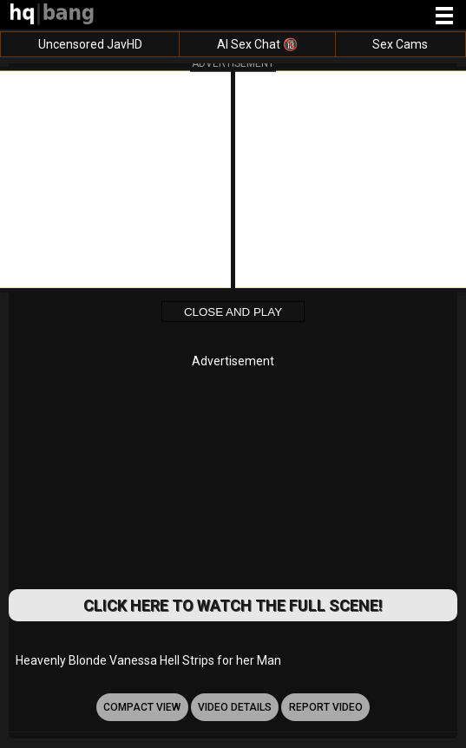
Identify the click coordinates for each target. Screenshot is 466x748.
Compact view (141, 707)
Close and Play (233, 311)
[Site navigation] (444, 16)
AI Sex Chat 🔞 (257, 44)
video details (235, 707)
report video (326, 707)
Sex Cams (400, 44)
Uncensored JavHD (90, 44)
